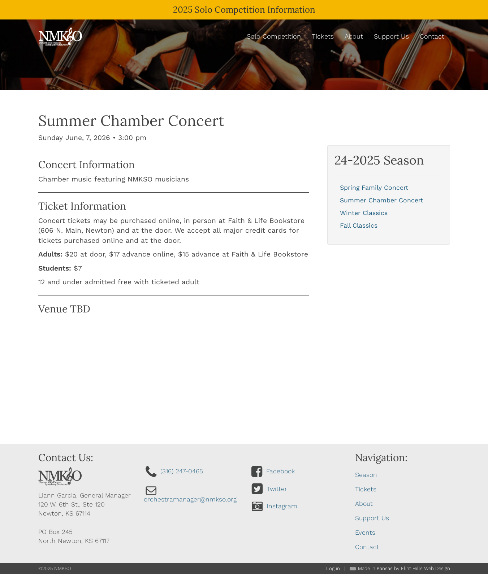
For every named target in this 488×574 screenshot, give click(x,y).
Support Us (391, 36)
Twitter (277, 488)
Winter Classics (364, 212)
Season (366, 474)
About (354, 36)
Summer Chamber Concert (381, 200)
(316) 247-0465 (181, 471)
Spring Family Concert (374, 187)
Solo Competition (274, 36)
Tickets (323, 36)
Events (365, 532)
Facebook (280, 471)
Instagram (282, 506)
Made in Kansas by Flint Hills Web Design (404, 568)
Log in (333, 568)
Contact (432, 36)
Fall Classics (358, 225)
